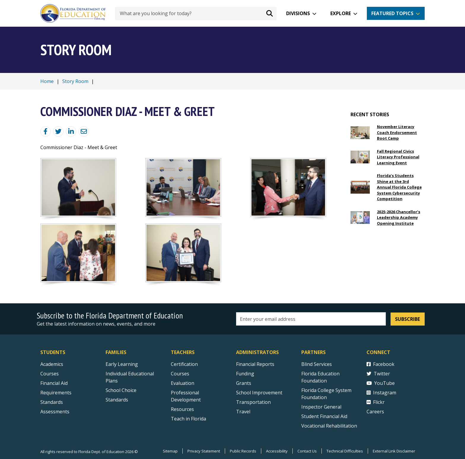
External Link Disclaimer (394, 451)
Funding (245, 373)
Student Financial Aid (324, 416)
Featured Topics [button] (392, 13)
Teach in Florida (188, 418)
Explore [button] (340, 13)
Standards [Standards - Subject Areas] (51, 402)
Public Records (243, 451)
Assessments (54, 411)
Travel (243, 411)
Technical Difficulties (345, 451)
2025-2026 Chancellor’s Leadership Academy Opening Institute (398, 217)
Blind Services (316, 364)
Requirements (55, 392)
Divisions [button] (298, 13)
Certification (184, 364)
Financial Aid (54, 383)
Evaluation (182, 383)
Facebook (380, 364)
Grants (243, 383)
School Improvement (259, 392)
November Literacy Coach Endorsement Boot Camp (397, 132)
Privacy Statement (203, 451)
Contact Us (307, 451)
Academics (51, 364)
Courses (49, 373)
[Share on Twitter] (58, 131)
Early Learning (122, 364)
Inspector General (321, 407)
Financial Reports (255, 364)
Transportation (253, 402)
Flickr (376, 402)
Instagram (381, 392)
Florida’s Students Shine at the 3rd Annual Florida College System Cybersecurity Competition (399, 187)
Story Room (75, 81)
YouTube (381, 383)
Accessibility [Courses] (277, 451)
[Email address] (311, 319)
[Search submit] (269, 13)
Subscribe (407, 319)
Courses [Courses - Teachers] (180, 373)
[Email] (84, 131)
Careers (375, 411)
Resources (182, 409)
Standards (117, 399)
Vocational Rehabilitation (329, 426)
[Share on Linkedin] (71, 131)
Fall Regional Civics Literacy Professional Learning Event (398, 157)
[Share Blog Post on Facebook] (45, 131)
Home (47, 81)
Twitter (378, 373)
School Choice (121, 390)
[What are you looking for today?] (196, 13)
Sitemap (170, 451)
